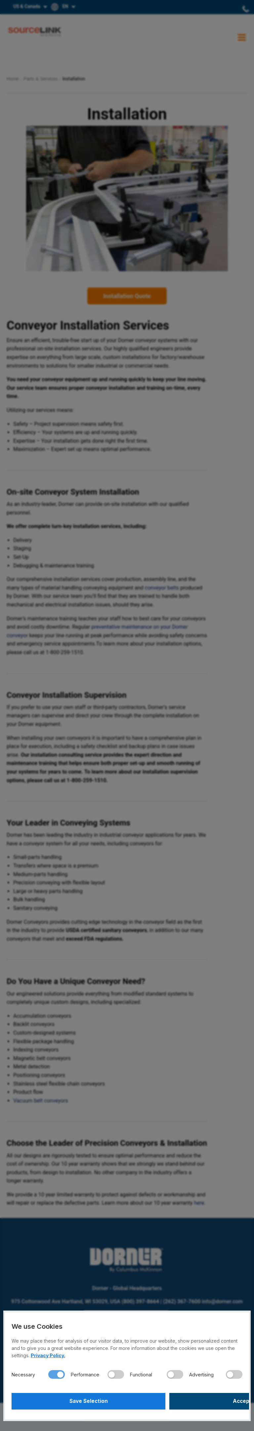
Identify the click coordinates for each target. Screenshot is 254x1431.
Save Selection (68, 1401)
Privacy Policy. (48, 1355)
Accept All (185, 1401)
